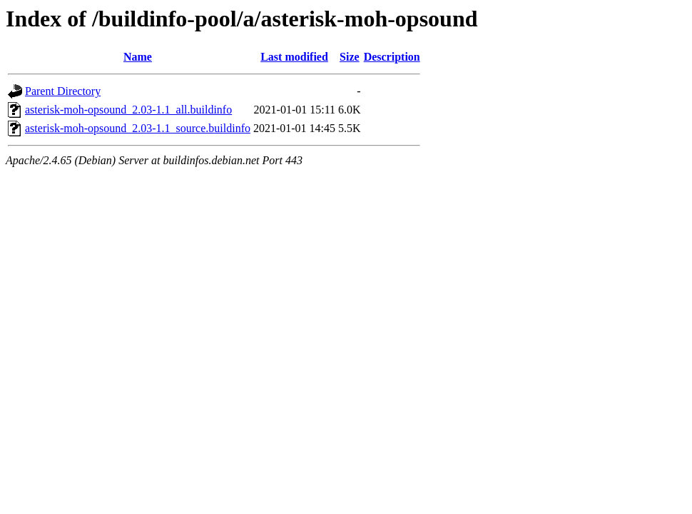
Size (350, 57)
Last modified (294, 57)
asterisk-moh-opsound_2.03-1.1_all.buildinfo (128, 110)
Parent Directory (63, 91)
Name (137, 57)
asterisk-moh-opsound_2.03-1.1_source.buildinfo (137, 128)
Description (392, 57)
